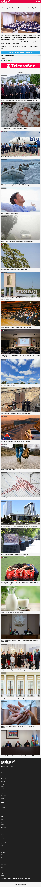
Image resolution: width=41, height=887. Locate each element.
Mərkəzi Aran (3, 870)
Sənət (2, 845)
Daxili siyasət (3, 783)
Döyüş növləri (3, 854)
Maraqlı (2, 836)
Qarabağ (2, 784)
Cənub (2, 867)
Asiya (2, 822)
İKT (1, 796)
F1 (1, 851)
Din (1, 813)
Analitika (2, 786)
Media (2, 812)
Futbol (2, 857)
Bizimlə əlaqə (27, 878)
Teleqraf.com (4, 42)
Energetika (2, 793)
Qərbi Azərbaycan (4, 778)
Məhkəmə (2, 833)
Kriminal (2, 834)
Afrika (2, 819)
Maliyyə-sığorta (3, 795)
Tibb (1, 810)
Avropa (2, 825)
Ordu (1, 775)
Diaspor (2, 776)
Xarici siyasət (3, 781)
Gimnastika (3, 852)
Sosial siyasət (3, 805)
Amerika (2, 821)
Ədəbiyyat (2, 843)
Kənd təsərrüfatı (3, 792)
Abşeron (2, 875)
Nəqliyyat (2, 798)
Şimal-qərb (2, 872)
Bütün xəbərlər (3, 878)
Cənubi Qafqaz (3, 827)
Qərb (1, 868)
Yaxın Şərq (2, 824)
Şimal (2, 873)
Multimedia (15, 878)
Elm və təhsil (3, 807)
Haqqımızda (20, 878)
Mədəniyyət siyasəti (4, 842)
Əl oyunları (2, 855)
